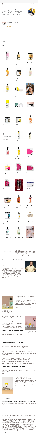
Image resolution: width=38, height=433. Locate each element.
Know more (9, 26)
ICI (7, 423)
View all (8, 29)
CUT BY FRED (8, 398)
